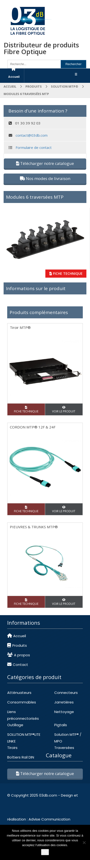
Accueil (10, 86)
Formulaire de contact (34, 147)
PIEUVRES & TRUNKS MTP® (34, 526)
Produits (33, 86)
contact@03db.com (32, 135)
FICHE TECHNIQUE (66, 273)
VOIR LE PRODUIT (63, 409)
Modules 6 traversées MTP (35, 197)
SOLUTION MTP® (64, 86)
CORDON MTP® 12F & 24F (32, 427)
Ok (45, 852)
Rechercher (73, 64)
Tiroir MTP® (20, 327)
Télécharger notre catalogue (45, 163)
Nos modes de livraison (45, 178)
